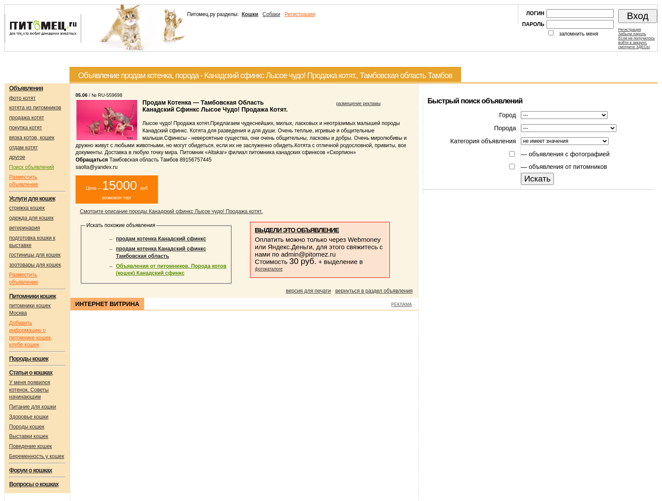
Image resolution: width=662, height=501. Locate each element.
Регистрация (299, 14)
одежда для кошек (31, 218)
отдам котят (23, 148)
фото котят (22, 98)
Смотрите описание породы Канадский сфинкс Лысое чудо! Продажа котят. (171, 211)
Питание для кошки (32, 407)
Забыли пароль (632, 34)
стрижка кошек (27, 208)
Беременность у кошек (36, 456)
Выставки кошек (28, 436)
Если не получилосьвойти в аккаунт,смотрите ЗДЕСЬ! (636, 42)
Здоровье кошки (29, 417)
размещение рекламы (358, 103)
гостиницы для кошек (35, 255)
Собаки (271, 14)
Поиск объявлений (31, 167)
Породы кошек (26, 427)
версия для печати (308, 291)
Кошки (250, 14)
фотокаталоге (269, 269)
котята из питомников (35, 108)
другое (17, 157)
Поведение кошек (30, 446)
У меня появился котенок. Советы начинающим (29, 389)
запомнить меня (578, 34)
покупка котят (25, 128)
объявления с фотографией (569, 154)
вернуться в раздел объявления (373, 291)
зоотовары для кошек (35, 265)
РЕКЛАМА (401, 304)
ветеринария (24, 228)
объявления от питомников (568, 166)
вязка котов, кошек (31, 138)
